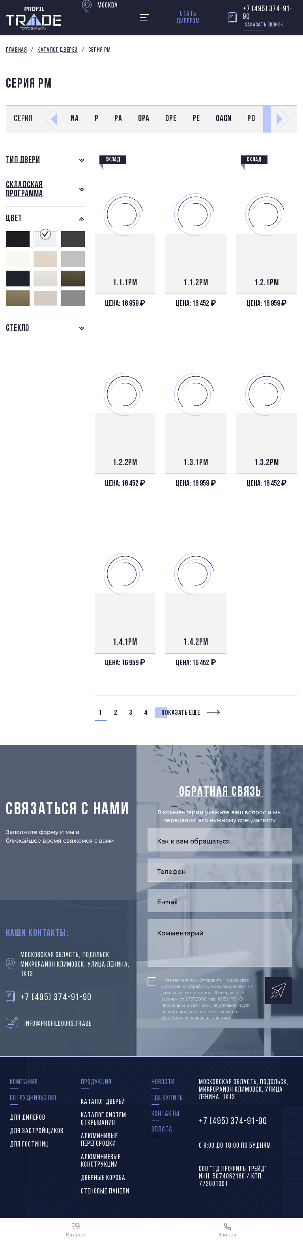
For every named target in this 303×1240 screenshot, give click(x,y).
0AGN (224, 118)
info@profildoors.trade (58, 1024)
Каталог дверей (57, 50)
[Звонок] (227, 1229)
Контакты (166, 1114)
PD (251, 118)
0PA (144, 118)
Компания (24, 1082)
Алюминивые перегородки (99, 1140)
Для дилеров (27, 1118)
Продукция (96, 1082)
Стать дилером (188, 17)
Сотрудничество (33, 1098)
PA (118, 118)
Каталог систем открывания (103, 1119)
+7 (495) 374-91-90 (267, 13)
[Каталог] (76, 1229)
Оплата (162, 1129)
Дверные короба (103, 1178)
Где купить (167, 1098)
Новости (163, 1082)
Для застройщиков (37, 1131)
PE (196, 118)
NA (75, 118)
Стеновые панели (105, 1191)
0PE (171, 118)
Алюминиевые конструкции (101, 1161)
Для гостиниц (29, 1144)
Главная (16, 50)
